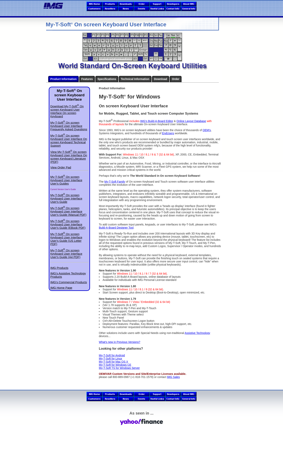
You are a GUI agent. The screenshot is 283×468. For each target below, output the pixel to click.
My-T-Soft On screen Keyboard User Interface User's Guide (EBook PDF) (67, 224)
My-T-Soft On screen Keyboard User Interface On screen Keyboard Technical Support (68, 140)
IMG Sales (173, 377)
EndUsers (168, 133)
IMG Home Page (61, 287)
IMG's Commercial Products (68, 282)
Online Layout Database (191, 121)
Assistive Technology (197, 333)
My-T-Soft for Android (112, 355)
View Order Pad (60, 167)
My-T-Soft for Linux (110, 358)
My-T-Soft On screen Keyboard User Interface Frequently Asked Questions (68, 126)
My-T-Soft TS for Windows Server (119, 368)
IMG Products (59, 267)
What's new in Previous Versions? (119, 342)
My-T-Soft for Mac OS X (113, 361)
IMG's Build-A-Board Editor (156, 121)
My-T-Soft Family (114, 181)
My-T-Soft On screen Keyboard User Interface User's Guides (66, 180)
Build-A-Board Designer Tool (116, 227)
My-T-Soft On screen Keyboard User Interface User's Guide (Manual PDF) (68, 211)
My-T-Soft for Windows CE (115, 364)
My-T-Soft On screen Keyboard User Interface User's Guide (66, 198)
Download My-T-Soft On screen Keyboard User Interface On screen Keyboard (67, 111)
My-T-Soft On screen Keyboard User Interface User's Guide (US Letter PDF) (66, 239)
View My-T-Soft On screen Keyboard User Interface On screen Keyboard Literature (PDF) (68, 157)
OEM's (207, 130)
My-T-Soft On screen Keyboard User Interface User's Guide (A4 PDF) (66, 254)
